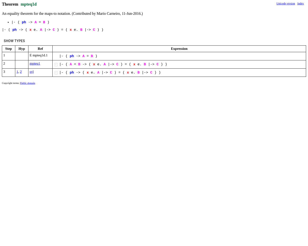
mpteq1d (29, 4)
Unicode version (286, 3)
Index (300, 3)
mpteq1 (35, 63)
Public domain (27, 83)
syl (32, 72)
